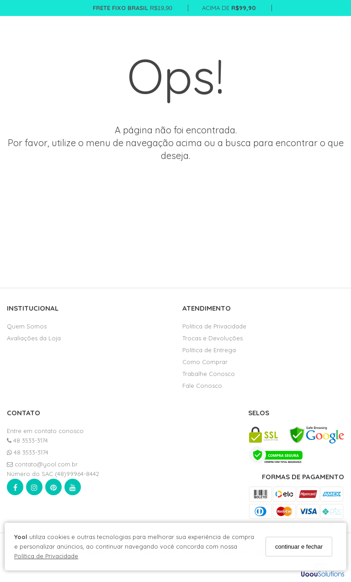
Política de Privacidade (46, 556)
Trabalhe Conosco (208, 373)
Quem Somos (27, 326)
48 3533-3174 (27, 440)
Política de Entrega (209, 350)
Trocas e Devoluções (212, 338)
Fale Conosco (202, 385)
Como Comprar (205, 361)
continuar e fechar (299, 546)
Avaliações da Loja (34, 338)
